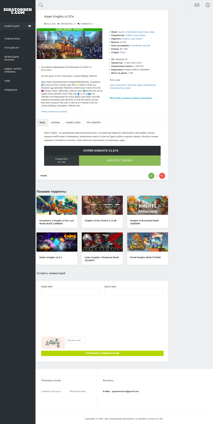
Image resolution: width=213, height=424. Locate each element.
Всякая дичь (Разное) (11, 58)
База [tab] (42, 122)
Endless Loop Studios (135, 35)
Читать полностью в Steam (54, 111)
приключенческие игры (138, 32)
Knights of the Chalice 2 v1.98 (100, 220)
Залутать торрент (119, 160)
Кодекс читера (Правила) (12, 70)
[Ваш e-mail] (134, 291)
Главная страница (50, 391)
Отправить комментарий (102, 353)
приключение (149, 85)
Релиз (123, 52)
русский (146, 45)
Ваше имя (46, 286)
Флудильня (10, 90)
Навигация (17, 26)
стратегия (131, 85)
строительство (117, 88)
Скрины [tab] (55, 122)
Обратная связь (77, 391)
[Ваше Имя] (70, 291)
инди (152, 32)
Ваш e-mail (111, 286)
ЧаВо (7, 81)
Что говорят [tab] (93, 122)
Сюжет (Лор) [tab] (73, 122)
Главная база (12, 39)
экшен (128, 88)
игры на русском (117, 85)
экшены (121, 32)
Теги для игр (11, 48)
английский (136, 45)
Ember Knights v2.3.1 (50, 257)
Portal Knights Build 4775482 (145, 257)
